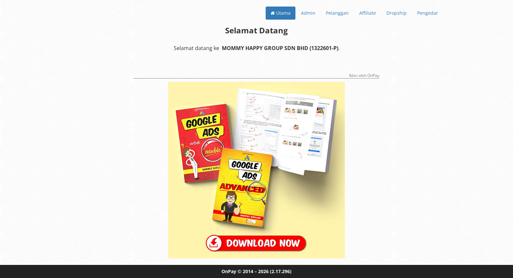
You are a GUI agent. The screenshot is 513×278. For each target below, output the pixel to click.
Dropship (396, 13)
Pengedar (427, 13)
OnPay (228, 271)
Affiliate (367, 13)
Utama (281, 13)
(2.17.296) (281, 271)
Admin (308, 13)
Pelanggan (337, 13)
